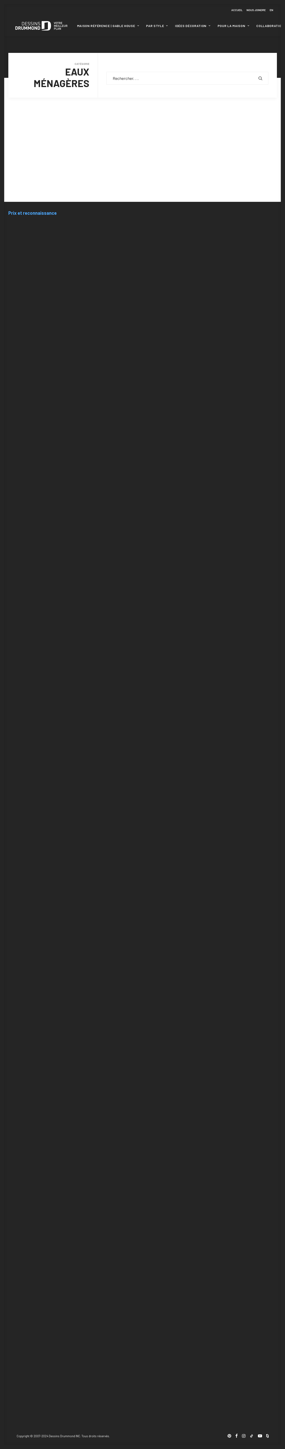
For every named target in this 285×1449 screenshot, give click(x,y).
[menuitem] (237, 10)
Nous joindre (256, 10)
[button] (260, 78)
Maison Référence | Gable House (108, 26)
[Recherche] (187, 78)
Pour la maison (233, 26)
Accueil (237, 10)
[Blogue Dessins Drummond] (41, 26)
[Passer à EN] (270, 10)
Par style (157, 26)
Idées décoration (192, 26)
